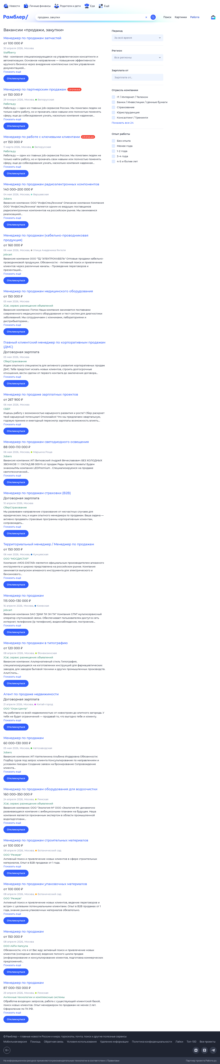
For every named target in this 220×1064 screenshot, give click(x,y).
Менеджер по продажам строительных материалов (45, 840)
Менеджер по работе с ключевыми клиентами (41, 137)
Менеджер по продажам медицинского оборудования (48, 291)
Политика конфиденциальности (152, 1041)
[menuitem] (11, 6)
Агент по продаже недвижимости (31, 694)
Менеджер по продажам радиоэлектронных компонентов (51, 184)
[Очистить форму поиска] (146, 17)
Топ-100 (191, 1041)
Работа (194, 17)
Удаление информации (114, 1041)
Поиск (167, 17)
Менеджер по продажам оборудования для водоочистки (50, 789)
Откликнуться (16, 78)
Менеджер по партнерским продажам (34, 89)
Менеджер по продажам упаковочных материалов (45, 884)
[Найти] (153, 17)
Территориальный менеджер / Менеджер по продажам (48, 544)
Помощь (35, 1041)
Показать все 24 (123, 122)
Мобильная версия (15, 1041)
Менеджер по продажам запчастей (32, 38)
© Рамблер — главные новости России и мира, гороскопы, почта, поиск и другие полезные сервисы (64, 1036)
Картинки (181, 17)
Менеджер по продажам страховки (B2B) (37, 493)
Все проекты (207, 1041)
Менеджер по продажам (23, 596)
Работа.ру (211, 1060)
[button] (55, 64)
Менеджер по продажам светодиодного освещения (46, 442)
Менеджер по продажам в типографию (35, 643)
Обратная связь (53, 1041)
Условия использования (82, 1041)
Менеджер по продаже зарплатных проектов (40, 394)
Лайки (179, 1041)
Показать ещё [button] (12, 71)
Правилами (113, 1060)
